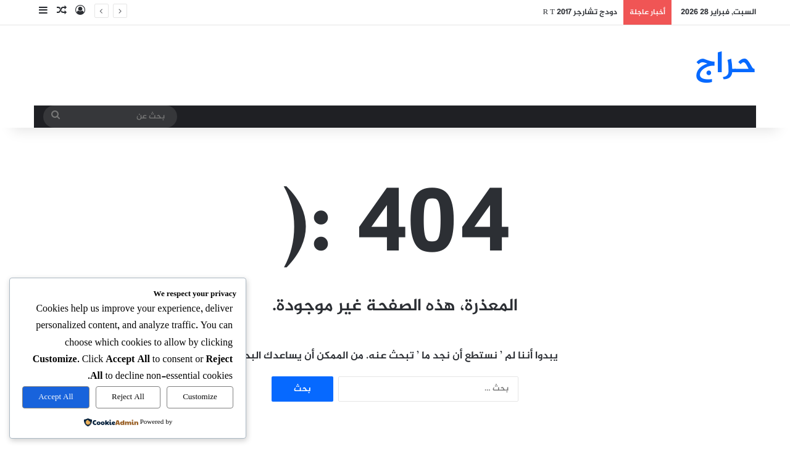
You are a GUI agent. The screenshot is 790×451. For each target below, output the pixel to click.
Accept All (55, 397)
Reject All (128, 397)
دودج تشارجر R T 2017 (580, 12)
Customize (200, 397)
